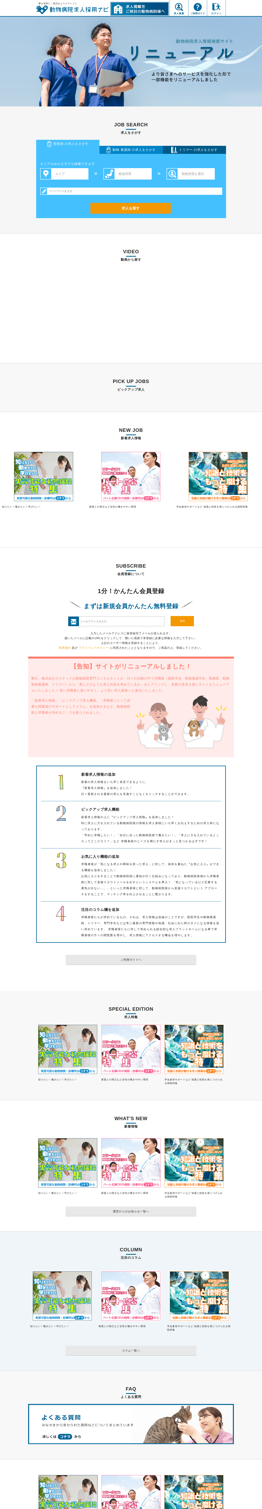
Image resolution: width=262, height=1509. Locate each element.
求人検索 (179, 13)
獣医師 (68, 144)
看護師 (131, 150)
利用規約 (65, 647)
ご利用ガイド (197, 13)
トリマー (194, 150)
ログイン (216, 13)
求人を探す (131, 208)
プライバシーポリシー (94, 647)
